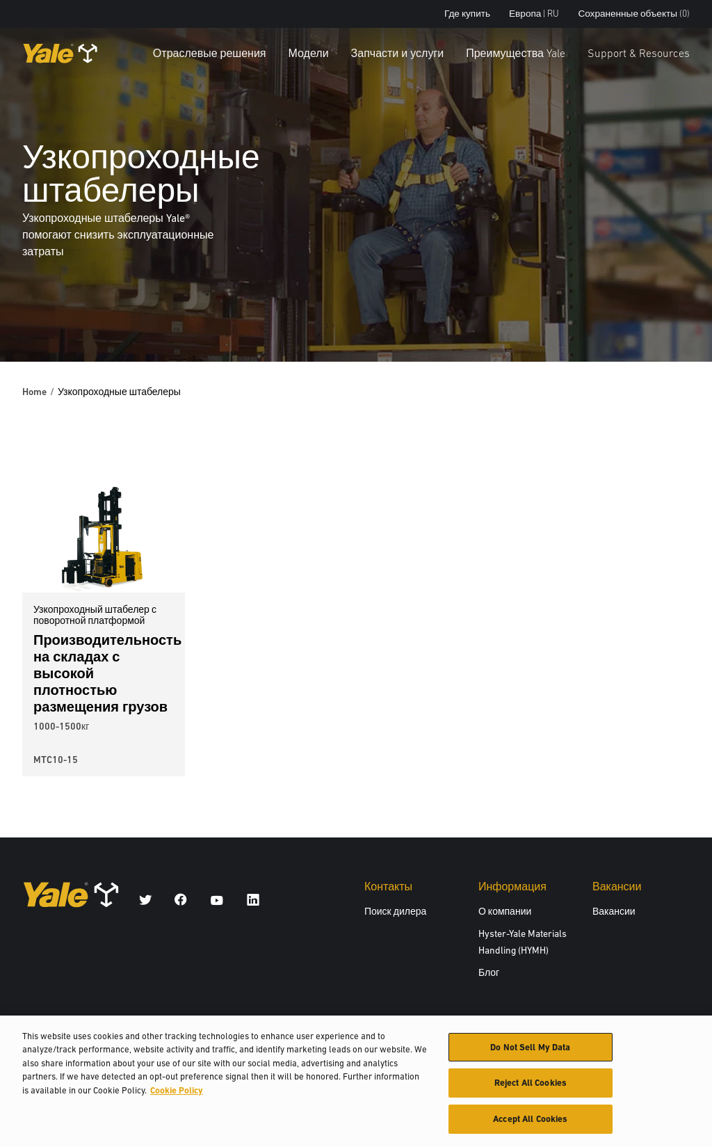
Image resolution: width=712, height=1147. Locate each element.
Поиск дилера (395, 911)
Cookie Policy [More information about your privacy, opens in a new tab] (176, 1096)
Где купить (467, 13)
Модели (309, 53)
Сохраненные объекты (634, 13)
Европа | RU (534, 13)
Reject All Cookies (530, 1089)
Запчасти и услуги (397, 53)
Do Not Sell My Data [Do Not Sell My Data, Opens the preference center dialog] (530, 1053)
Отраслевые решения (209, 53)
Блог (488, 972)
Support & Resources (639, 53)
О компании (504, 911)
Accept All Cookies (530, 1125)
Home (34, 391)
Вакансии (614, 911)
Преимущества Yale (515, 53)
